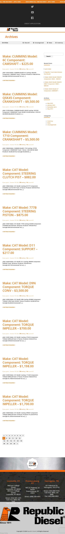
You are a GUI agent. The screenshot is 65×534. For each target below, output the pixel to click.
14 (4, 441)
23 (14, 443)
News (50, 43)
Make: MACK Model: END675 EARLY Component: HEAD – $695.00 (52, 84)
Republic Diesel (31, 531)
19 (21, 441)
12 (16, 438)
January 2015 (51, 105)
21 (7, 443)
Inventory (35, 28)
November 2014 (51, 107)
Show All (27, 43)
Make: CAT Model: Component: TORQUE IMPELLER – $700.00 (18, 324)
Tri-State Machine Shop (29, 30)
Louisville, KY (13, 496)
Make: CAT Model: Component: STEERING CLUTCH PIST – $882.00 (19, 173)
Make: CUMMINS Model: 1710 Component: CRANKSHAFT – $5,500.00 (21, 135)
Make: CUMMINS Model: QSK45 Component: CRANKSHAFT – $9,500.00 (21, 98)
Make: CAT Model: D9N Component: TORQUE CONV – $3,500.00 (19, 287)
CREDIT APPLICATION (32, 24)
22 (11, 443)
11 (13, 438)
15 (7, 441)
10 (9, 438)
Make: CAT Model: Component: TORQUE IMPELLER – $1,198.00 (18, 362)
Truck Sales (44, 30)
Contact (53, 30)
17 (14, 441)
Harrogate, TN (52, 496)
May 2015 (50, 103)
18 (17, 441)
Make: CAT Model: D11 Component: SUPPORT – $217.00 (20, 249)
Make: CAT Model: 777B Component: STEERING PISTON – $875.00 (20, 211)
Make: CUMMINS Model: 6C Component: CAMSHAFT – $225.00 (20, 60)
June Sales (48, 69)
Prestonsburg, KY (32, 497)
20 (4, 443)
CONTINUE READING (9, 80)
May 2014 (50, 109)
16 (11, 441)
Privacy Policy (4, 533)
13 (19, 438)
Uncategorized (39, 43)
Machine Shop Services (48, 28)
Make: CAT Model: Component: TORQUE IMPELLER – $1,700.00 (18, 400)
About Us (24, 28)
